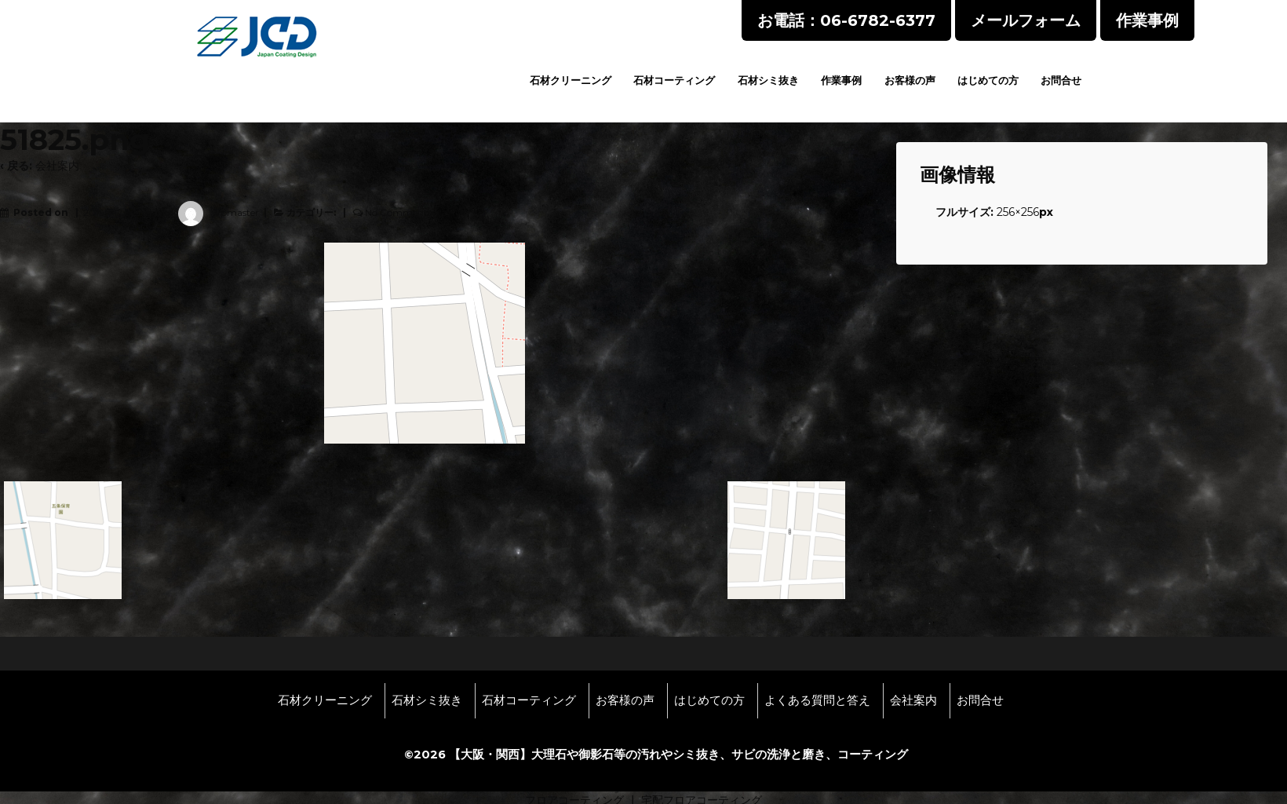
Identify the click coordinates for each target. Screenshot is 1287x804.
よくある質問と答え (817, 700)
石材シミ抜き (768, 80)
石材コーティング (674, 80)
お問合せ (1061, 80)
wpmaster (214, 212)
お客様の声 (909, 80)
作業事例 (841, 80)
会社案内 (57, 166)
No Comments (398, 212)
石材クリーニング (570, 80)
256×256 (1018, 212)
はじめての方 (988, 80)
